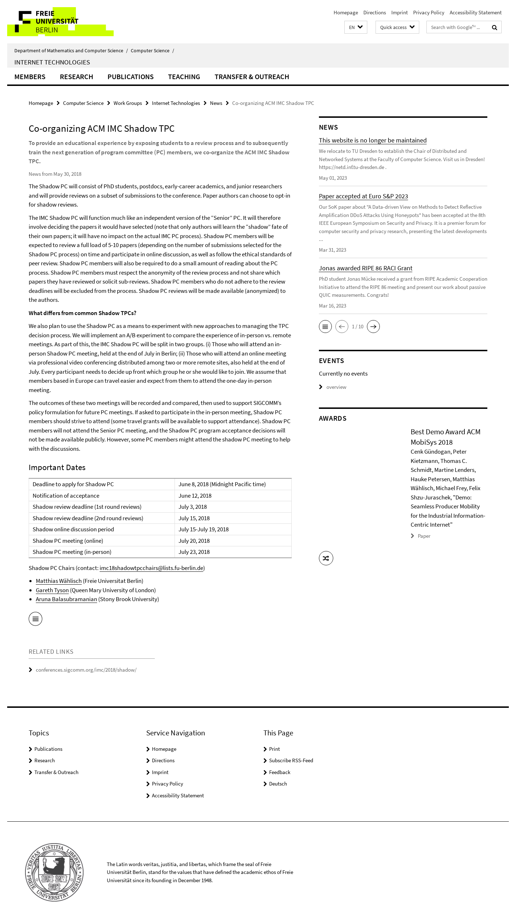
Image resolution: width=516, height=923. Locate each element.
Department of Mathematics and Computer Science (71, 50)
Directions (374, 12)
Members (30, 76)
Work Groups (128, 103)
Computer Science (152, 50)
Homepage (346, 12)
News (216, 103)
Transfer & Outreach (252, 76)
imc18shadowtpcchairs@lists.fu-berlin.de (151, 568)
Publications (131, 76)
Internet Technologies (52, 62)
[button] (355, 27)
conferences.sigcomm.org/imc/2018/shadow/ (86, 669)
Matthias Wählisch (59, 581)
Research (76, 76)
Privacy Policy (428, 12)
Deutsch (278, 783)
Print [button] (274, 748)
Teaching (184, 76)
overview (333, 386)
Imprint (399, 12)
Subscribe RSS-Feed (291, 760)
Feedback (279, 772)
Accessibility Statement (476, 12)
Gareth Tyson (52, 590)
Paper (424, 535)
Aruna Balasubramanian (66, 599)
